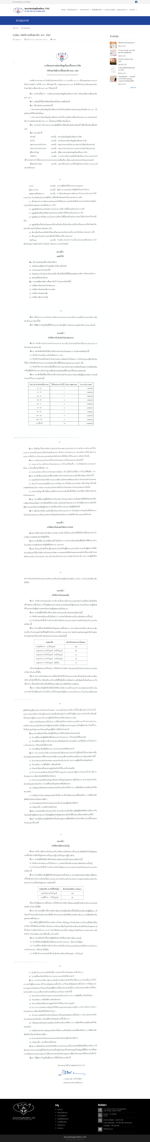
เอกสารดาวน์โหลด (110, 9)
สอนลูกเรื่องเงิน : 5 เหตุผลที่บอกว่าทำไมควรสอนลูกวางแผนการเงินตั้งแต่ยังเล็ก (126, 78)
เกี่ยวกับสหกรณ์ (62, 1112)
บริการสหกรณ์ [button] (85, 9)
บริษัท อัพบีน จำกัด (78, 1139)
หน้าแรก (63, 9)
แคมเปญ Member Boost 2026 (125, 60)
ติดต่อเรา (60, 1128)
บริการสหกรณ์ (62, 1115)
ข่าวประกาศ (25, 28)
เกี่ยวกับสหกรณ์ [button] (73, 9)
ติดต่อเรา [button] (133, 9)
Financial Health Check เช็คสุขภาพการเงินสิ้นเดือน (126, 51)
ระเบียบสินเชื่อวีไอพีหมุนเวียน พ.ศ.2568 (126, 69)
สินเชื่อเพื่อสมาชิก (63, 1118)
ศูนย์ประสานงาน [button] (122, 9)
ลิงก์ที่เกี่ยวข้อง (62, 1122)
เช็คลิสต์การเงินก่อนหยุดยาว (126, 42)
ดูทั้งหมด (133, 87)
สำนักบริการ (61, 1125)
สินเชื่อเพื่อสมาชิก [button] (97, 9)
